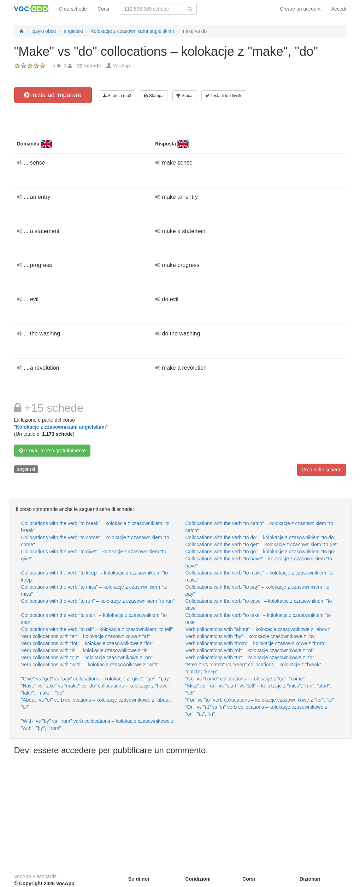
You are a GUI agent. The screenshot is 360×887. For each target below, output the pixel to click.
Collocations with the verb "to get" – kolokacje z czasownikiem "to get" (261, 544)
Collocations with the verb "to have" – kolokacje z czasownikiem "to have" (258, 562)
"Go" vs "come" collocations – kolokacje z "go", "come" (245, 678)
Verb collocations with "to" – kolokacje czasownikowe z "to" (249, 657)
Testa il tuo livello (224, 95)
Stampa (154, 95)
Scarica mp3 (117, 95)
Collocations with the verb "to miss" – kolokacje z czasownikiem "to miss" (94, 590)
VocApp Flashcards (35, 876)
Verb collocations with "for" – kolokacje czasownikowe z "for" (87, 643)
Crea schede (73, 9)
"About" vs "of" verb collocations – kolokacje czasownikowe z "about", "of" (97, 703)
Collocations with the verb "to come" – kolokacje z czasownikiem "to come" (95, 541)
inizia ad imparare (52, 95)
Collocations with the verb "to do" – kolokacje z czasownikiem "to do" (260, 537)
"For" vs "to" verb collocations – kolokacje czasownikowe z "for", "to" (259, 700)
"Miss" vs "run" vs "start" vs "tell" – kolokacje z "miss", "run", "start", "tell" (258, 689)
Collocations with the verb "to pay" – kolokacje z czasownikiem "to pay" (257, 590)
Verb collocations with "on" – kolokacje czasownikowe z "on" (87, 657)
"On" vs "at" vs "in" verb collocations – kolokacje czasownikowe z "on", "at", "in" (256, 710)
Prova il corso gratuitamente (52, 450)
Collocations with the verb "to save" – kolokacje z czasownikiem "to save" (258, 604)
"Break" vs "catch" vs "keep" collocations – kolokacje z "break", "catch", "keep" (254, 668)
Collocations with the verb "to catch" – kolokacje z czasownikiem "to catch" (259, 526)
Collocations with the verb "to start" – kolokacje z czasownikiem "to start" (94, 618)
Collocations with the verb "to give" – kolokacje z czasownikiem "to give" (93, 555)
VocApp (121, 66)
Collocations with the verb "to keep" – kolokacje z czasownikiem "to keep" (94, 576)
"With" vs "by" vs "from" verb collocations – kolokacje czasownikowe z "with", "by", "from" (97, 724)
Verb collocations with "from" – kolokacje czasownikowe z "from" (255, 643)
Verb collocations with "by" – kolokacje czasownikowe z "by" (251, 636)
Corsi (103, 9)
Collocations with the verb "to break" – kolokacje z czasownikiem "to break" (95, 526)
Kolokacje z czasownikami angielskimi (61, 427)
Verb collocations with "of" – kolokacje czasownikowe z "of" (249, 650)
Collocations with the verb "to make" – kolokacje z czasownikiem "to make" (259, 576)
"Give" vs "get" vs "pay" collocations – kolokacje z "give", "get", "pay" (96, 678)
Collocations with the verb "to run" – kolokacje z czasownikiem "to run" (98, 601)
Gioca (184, 95)
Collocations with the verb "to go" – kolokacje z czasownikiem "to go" (260, 551)
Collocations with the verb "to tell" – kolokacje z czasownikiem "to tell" (97, 629)
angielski (26, 469)
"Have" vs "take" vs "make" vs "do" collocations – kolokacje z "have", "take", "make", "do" (96, 689)
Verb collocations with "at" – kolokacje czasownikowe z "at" (85, 636)
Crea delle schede (322, 469)
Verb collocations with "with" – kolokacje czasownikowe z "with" (90, 664)
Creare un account (300, 9)
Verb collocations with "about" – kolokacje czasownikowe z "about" (258, 629)
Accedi (338, 9)
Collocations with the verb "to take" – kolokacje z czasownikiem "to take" (258, 618)
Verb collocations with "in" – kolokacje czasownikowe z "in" (85, 650)
